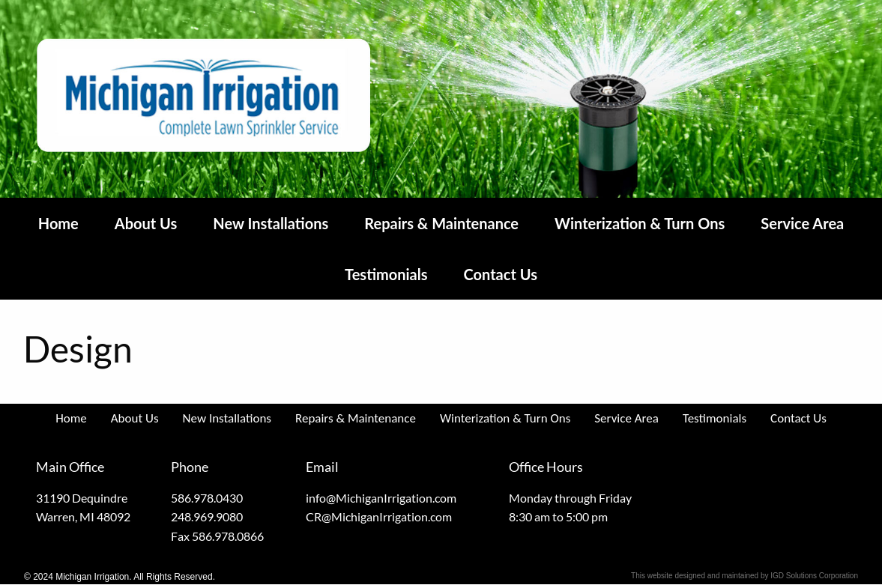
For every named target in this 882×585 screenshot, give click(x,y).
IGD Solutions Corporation (814, 576)
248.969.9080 (207, 516)
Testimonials (386, 274)
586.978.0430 (207, 498)
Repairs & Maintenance (441, 223)
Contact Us (500, 274)
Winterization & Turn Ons (640, 223)
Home (58, 223)
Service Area (802, 223)
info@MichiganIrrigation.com (381, 498)
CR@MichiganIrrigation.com (379, 516)
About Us (146, 223)
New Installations (270, 223)
